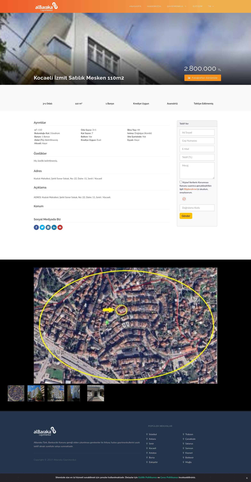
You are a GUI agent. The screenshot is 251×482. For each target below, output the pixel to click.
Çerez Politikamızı (169, 477)
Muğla (187, 462)
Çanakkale (189, 439)
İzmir (150, 443)
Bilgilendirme (190, 189)
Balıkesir (188, 457)
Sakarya (188, 443)
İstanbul (151, 434)
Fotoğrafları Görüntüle (203, 77)
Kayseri (188, 452)
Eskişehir (152, 462)
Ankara (151, 439)
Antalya (151, 452)
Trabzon (188, 434)
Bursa (150, 457)
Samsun (188, 448)
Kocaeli (151, 448)
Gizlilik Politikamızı (147, 477)
